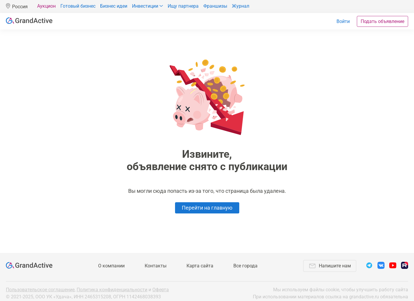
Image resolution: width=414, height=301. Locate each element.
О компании (111, 266)
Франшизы (215, 6)
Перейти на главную (207, 208)
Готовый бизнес (77, 6)
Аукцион (46, 6)
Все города (245, 266)
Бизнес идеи (113, 6)
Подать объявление (382, 21)
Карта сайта (200, 266)
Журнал (240, 6)
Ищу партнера (183, 6)
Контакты (155, 266)
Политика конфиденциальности (112, 289)
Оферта (160, 289)
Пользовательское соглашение (40, 289)
